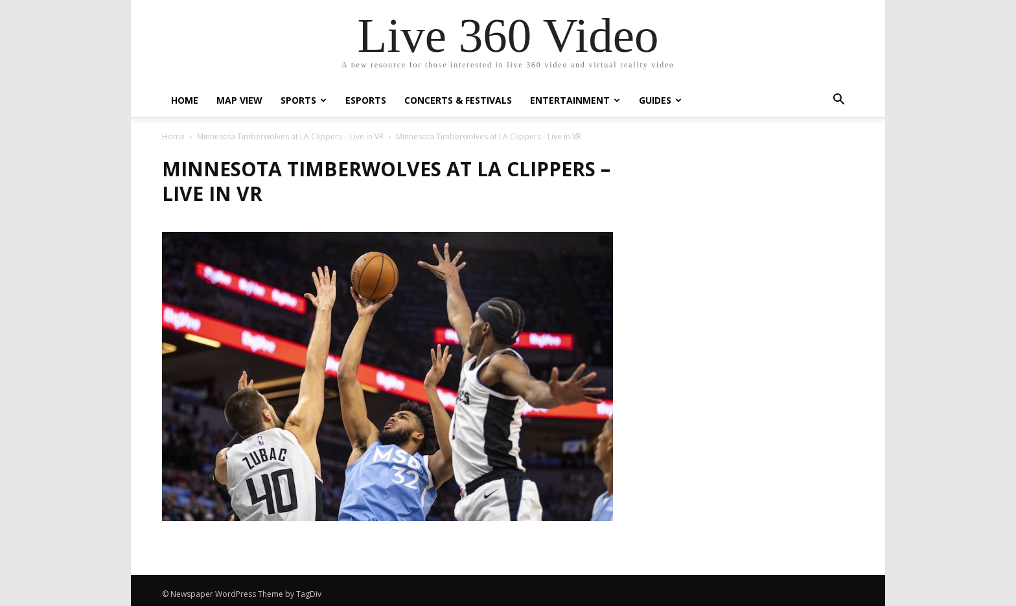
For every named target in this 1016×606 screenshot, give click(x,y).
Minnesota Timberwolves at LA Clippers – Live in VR (290, 136)
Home (184, 100)
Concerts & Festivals (458, 100)
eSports (365, 100)
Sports (304, 100)
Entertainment (575, 100)
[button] (838, 101)
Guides (660, 100)
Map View (239, 100)
